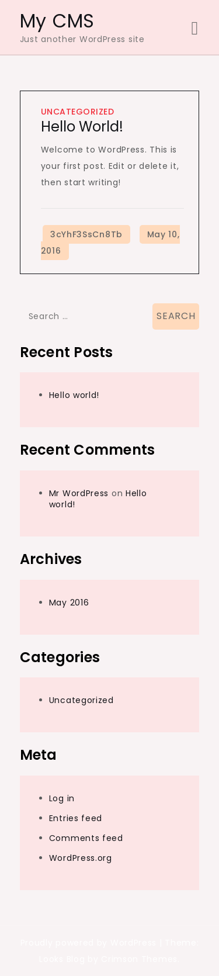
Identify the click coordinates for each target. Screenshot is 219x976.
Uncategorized (77, 111)
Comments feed (86, 838)
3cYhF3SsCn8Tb (86, 234)
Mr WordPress (79, 493)
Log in (62, 798)
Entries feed (75, 818)
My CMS (57, 21)
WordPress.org (80, 858)
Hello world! (82, 126)
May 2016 (69, 602)
